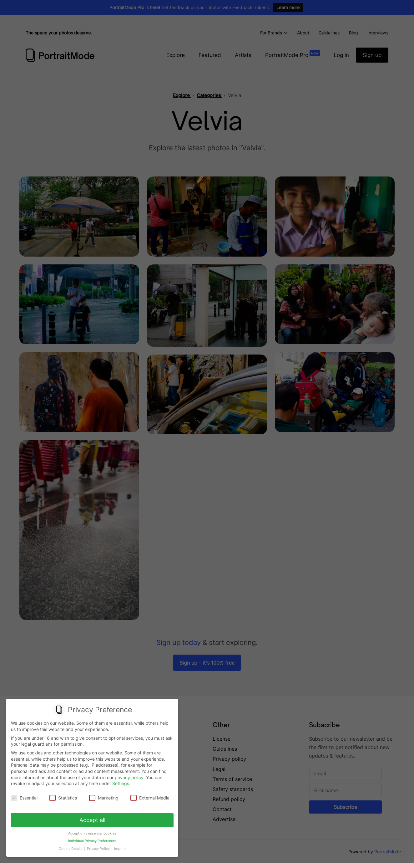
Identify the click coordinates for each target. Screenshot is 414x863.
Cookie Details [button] (72, 845)
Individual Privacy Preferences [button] (92, 838)
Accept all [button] (92, 819)
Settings (120, 783)
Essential (25, 798)
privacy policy (129, 777)
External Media (149, 798)
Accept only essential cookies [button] (92, 831)
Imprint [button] (118, 845)
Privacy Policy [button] (98, 845)
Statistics (63, 798)
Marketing (103, 798)
